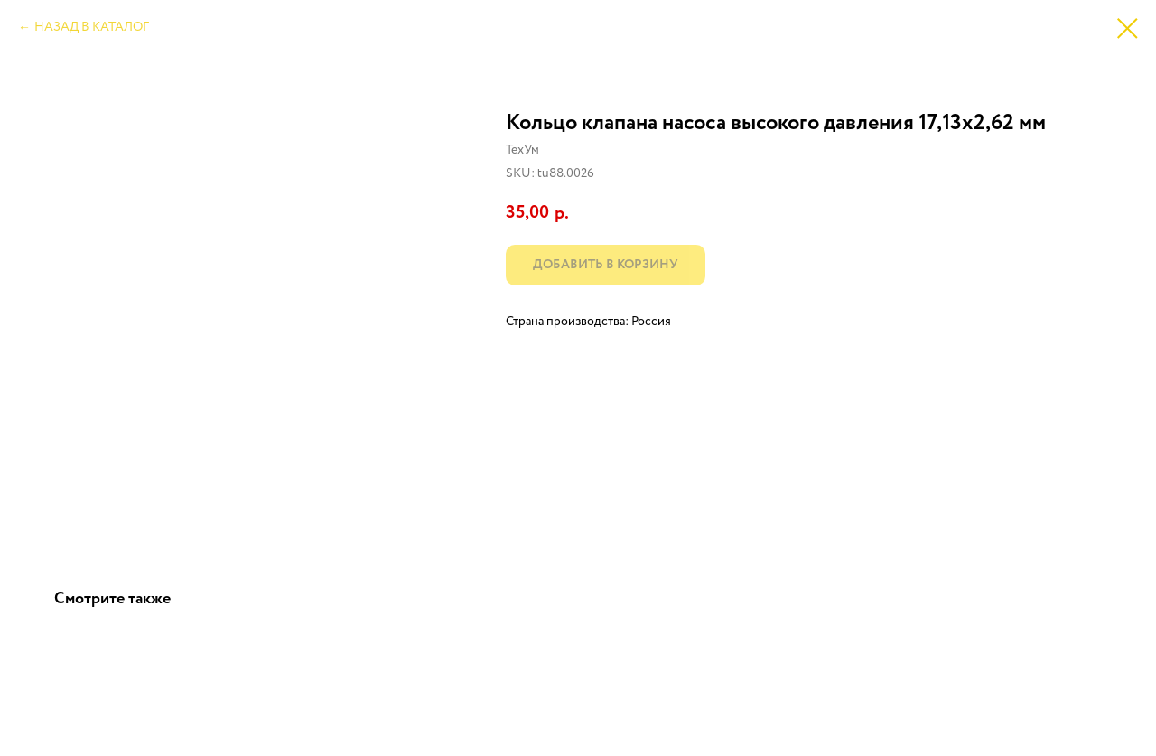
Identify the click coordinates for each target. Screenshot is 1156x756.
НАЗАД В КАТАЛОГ (91, 27)
